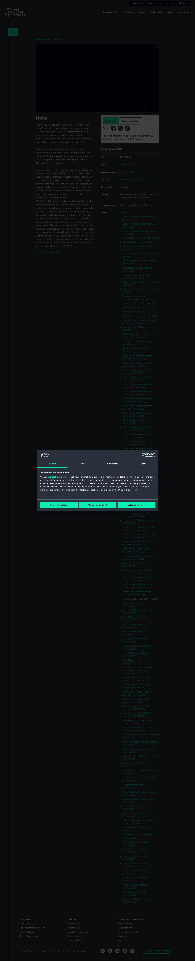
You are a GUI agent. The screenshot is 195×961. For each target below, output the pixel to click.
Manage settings (97, 505)
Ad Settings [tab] (112, 464)
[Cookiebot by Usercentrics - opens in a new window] (143, 455)
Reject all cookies (58, 505)
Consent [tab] (52, 464)
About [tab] (143, 464)
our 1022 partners (57, 477)
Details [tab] (82, 464)
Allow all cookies (136, 505)
